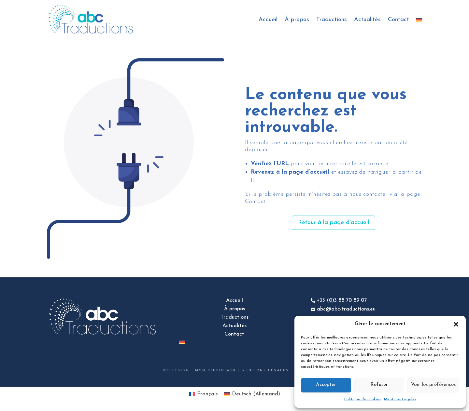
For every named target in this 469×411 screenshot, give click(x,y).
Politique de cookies (362, 399)
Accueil (268, 20)
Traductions (331, 20)
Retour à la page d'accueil (333, 222)
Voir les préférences (433, 384)
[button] (456, 324)
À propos (297, 20)
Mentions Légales (400, 399)
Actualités (367, 20)
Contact (398, 20)
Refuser (379, 384)
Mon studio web (215, 370)
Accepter (326, 384)
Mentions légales (265, 370)
